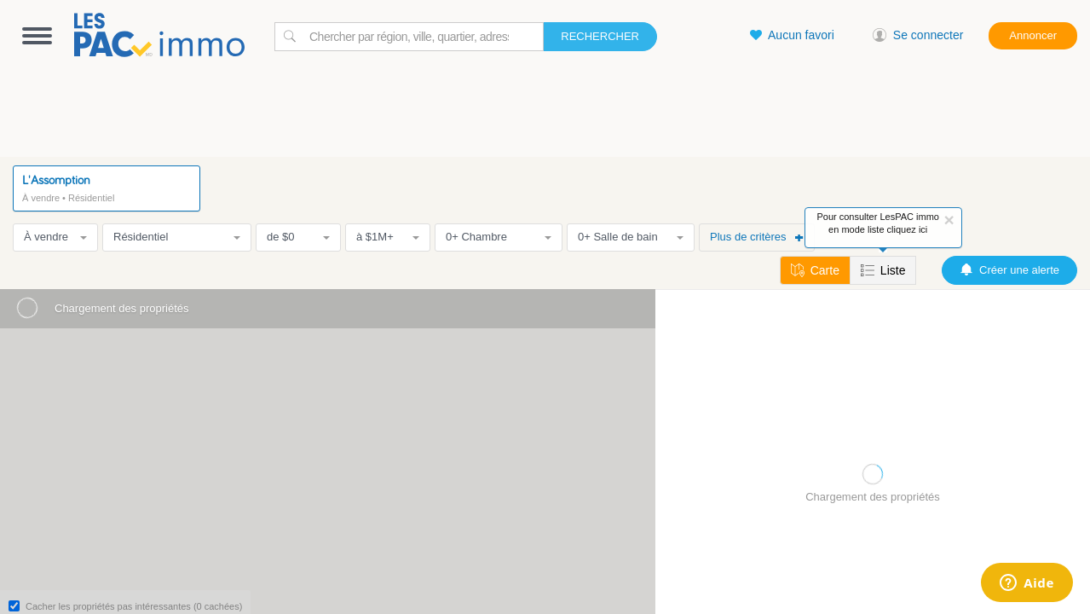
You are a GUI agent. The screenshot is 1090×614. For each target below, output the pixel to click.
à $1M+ (387, 236)
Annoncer (1033, 35)
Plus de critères (757, 236)
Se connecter (918, 35)
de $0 (298, 236)
